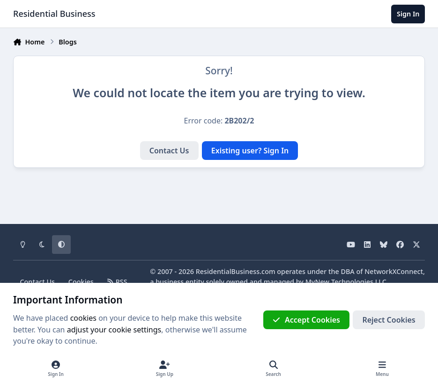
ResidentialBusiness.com (235, 271)
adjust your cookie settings (114, 329)
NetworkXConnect (393, 271)
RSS (117, 281)
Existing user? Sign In (250, 150)
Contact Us (169, 150)
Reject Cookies (388, 320)
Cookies (81, 281)
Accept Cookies (306, 320)
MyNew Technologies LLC (345, 281)
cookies (83, 318)
